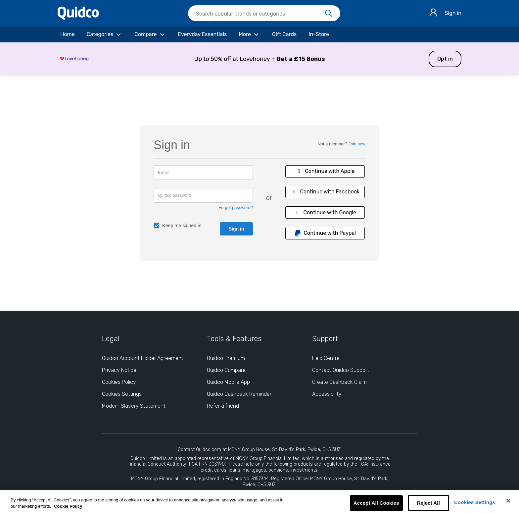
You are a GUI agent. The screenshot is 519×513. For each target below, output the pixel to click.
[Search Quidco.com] (260, 14)
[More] (249, 34)
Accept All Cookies (376, 503)
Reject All (428, 503)
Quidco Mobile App (228, 382)
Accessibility (327, 394)
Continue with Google (325, 212)
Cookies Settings (474, 502)
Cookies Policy (119, 382)
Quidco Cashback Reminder (239, 394)
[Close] (508, 500)
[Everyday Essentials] (202, 34)
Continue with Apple (325, 171)
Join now (357, 143)
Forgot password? (235, 207)
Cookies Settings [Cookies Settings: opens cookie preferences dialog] (122, 394)
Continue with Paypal (325, 233)
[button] (259, 59)
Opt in (445, 59)
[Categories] (104, 34)
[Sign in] (433, 13)
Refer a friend (223, 406)
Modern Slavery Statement (133, 406)
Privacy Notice (119, 370)
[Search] (328, 13)
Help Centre (326, 358)
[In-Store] (318, 34)
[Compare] (150, 34)
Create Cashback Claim (339, 382)
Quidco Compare (226, 370)
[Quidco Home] (78, 18)
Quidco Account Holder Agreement (142, 358)
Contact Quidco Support (340, 370)
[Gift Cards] (284, 34)
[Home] (67, 34)
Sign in (453, 13)
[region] (259, 501)
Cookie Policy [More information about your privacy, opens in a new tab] (68, 506)
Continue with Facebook (325, 191)
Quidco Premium (226, 358)
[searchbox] (264, 13)
